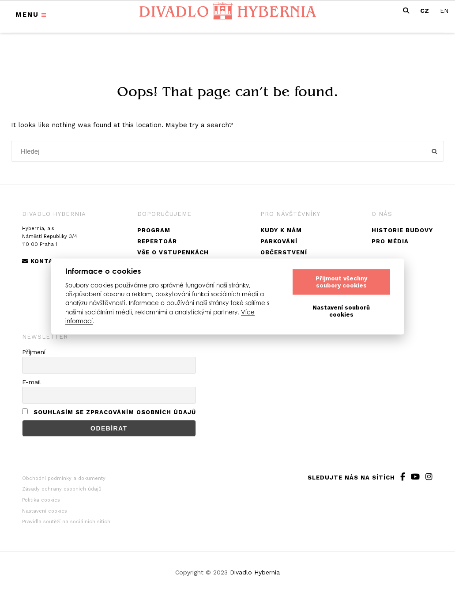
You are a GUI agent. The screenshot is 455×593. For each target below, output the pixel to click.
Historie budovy (402, 230)
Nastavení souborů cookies (341, 311)
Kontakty (44, 261)
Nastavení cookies (44, 511)
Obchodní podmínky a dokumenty (63, 478)
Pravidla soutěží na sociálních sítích (66, 522)
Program (153, 230)
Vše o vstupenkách (173, 252)
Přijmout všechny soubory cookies (341, 282)
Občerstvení (283, 252)
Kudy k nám (281, 230)
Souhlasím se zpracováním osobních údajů (115, 412)
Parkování (278, 241)
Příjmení (33, 351)
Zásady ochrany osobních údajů (62, 489)
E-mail (31, 381)
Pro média (390, 241)
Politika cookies (41, 500)
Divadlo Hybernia (255, 572)
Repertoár (157, 241)
